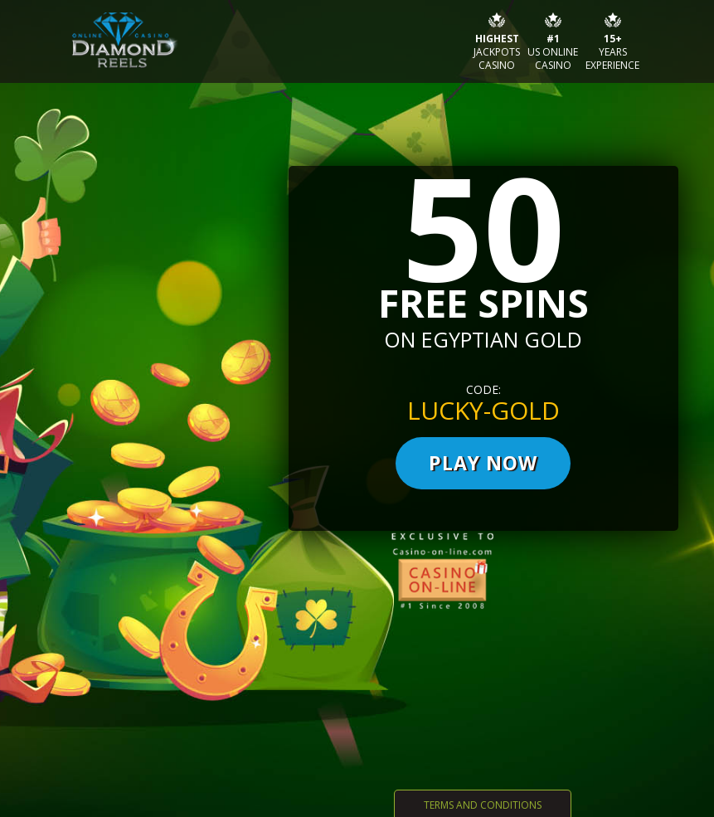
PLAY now (483, 463)
